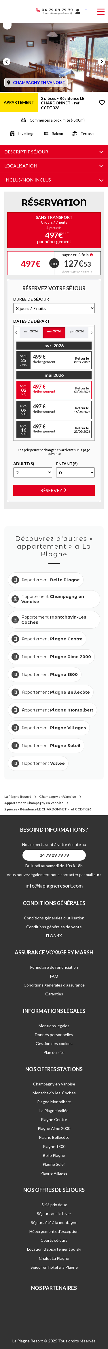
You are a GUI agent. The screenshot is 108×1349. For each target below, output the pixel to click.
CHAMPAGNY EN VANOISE (39, 82)
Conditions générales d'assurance (54, 984)
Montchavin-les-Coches (54, 1092)
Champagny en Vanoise (57, 796)
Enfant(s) (67, 463)
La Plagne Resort (17, 796)
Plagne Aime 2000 (54, 1128)
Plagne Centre (54, 1119)
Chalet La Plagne (54, 1258)
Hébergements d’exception (54, 1231)
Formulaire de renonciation (54, 967)
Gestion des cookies (54, 1043)
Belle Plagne (54, 1155)
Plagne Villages (54, 1173)
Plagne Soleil (54, 1164)
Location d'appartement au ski (54, 1249)
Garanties (54, 993)
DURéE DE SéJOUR (31, 299)
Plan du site (54, 1052)
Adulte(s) (23, 463)
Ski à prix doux (54, 1204)
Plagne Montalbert (54, 1101)
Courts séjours (54, 1240)
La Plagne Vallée (54, 1110)
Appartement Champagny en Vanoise (33, 803)
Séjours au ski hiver (54, 1213)
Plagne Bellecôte (54, 1137)
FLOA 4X (54, 935)
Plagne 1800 (54, 1146)
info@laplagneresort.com (54, 886)
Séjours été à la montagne (54, 1222)
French (86, 9)
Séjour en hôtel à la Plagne (54, 1267)
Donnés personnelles (54, 1034)
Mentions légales (54, 1025)
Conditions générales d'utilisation (54, 917)
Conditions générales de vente (54, 926)
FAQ (54, 976)
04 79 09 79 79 (57, 9)
